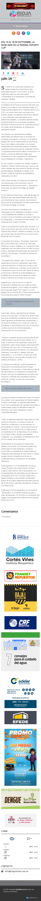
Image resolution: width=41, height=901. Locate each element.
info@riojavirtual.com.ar (16, 871)
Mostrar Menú (20, 26)
